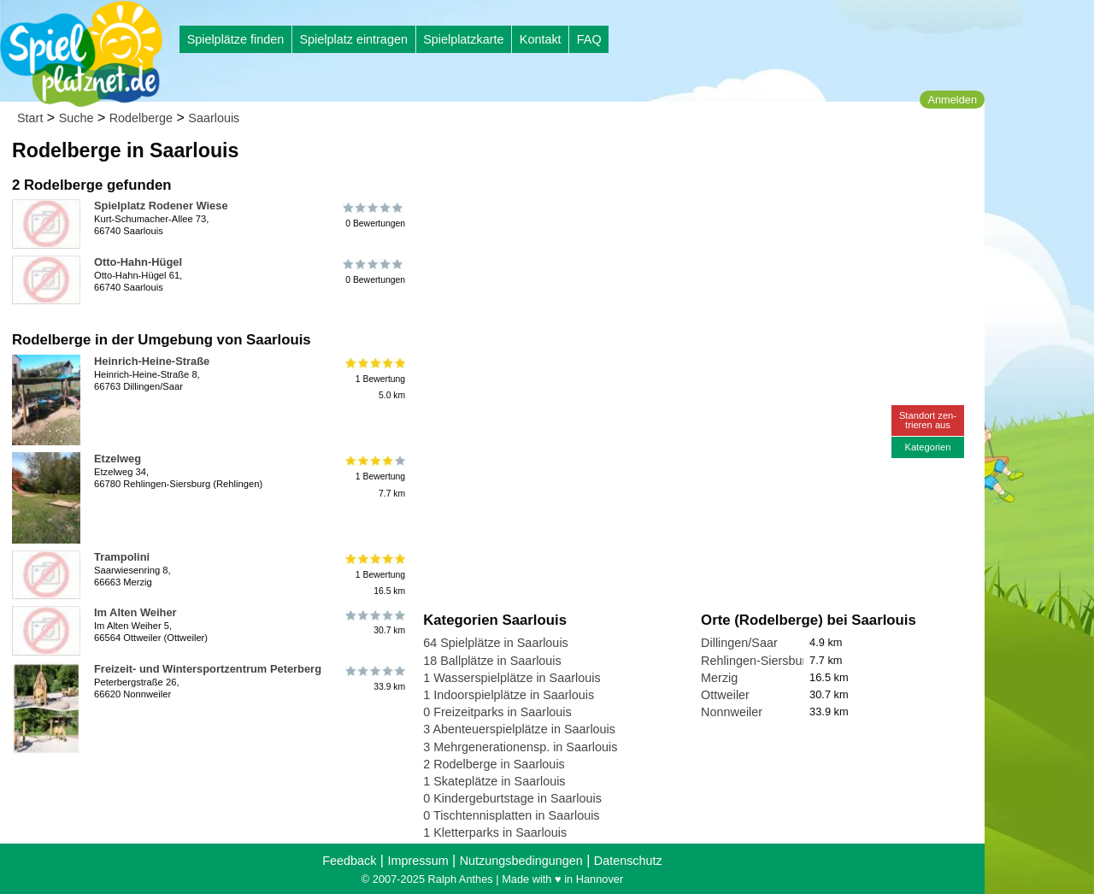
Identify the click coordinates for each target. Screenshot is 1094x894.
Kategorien (927, 447)
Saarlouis (213, 118)
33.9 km (374, 678)
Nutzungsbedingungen (521, 861)
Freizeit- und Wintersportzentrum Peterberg (207, 668)
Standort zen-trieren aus (927, 420)
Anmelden (952, 99)
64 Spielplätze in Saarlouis (495, 643)
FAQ (589, 39)
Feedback (349, 861)
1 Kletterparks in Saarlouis (495, 832)
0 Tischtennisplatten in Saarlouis (511, 815)
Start (30, 118)
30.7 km (374, 622)
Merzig (719, 678)
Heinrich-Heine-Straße (151, 361)
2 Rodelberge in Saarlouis (494, 764)
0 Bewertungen (374, 215)
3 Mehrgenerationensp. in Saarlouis (520, 747)
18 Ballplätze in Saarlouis (492, 661)
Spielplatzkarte (463, 39)
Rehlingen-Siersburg (757, 661)
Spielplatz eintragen (353, 39)
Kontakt (541, 39)
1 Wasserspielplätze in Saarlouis (511, 678)
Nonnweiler (731, 712)
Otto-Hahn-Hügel (138, 262)
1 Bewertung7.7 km (374, 476)
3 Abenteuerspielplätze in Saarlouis (519, 729)
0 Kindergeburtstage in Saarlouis (512, 798)
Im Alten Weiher (135, 612)
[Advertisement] (617, 162)
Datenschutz (628, 861)
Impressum (417, 861)
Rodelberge (141, 118)
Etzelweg (117, 458)
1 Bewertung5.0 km (374, 379)
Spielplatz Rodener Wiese (161, 205)
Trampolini (122, 556)
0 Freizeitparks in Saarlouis (497, 712)
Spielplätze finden (236, 39)
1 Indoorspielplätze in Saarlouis (508, 695)
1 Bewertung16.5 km (374, 575)
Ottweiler (725, 695)
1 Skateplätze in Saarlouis (494, 781)
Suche (76, 118)
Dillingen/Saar (739, 643)
